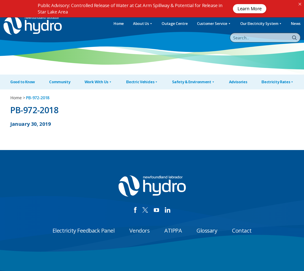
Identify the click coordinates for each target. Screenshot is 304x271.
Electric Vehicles (142, 82)
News (296, 23)
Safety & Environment (193, 82)
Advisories (238, 81)
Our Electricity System (261, 24)
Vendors (139, 230)
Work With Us (98, 82)
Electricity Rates (277, 82)
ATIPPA (173, 230)
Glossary (207, 230)
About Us (142, 24)
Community (59, 81)
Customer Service (214, 24)
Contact (241, 230)
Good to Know (22, 81)
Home (119, 23)
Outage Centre (175, 23)
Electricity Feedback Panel (84, 230)
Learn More (249, 8)
